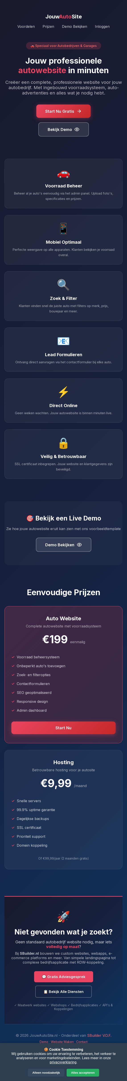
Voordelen (26, 26)
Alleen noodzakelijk (46, 1072)
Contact (82, 1042)
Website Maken (62, 1042)
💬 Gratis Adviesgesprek (63, 977)
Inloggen (102, 26)
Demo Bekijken (74, 26)
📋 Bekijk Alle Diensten (63, 991)
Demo (44, 1042)
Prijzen (48, 26)
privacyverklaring (63, 1062)
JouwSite (63, 16)
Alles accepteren (83, 1072)
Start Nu (63, 727)
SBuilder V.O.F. (99, 1035)
